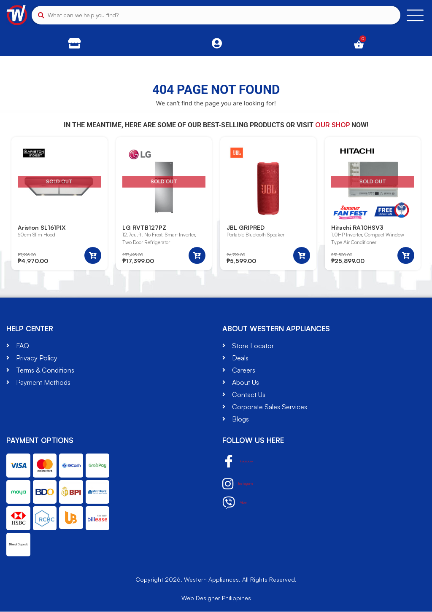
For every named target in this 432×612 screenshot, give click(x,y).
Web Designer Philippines (216, 598)
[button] (301, 255)
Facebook (246, 462)
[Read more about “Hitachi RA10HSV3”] (405, 255)
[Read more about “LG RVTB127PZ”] (197, 255)
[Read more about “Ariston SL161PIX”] (92, 255)
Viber (239, 503)
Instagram (245, 484)
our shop (332, 125)
